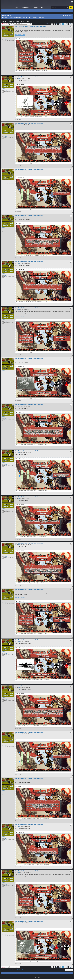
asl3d (3, 38)
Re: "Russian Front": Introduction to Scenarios (30, 26)
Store (17, 8)
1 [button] (56, 23)
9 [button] (66, 23)
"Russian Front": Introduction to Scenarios (16, 21)
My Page (35, 8)
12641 (6, 39)
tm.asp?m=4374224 (20, 34)
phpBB (33, 975)
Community (25, 8)
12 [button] (70, 23)
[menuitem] (9, 15)
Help (42, 8)
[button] (52, 24)
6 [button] (61, 23)
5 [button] (59, 23)
